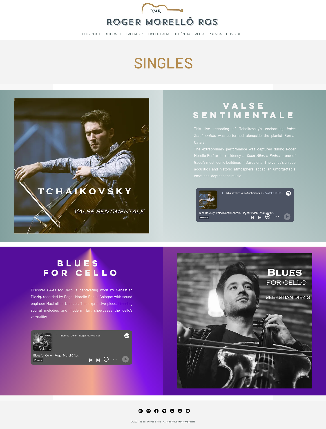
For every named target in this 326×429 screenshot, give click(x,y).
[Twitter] (164, 411)
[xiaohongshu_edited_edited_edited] (148, 411)
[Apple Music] (172, 411)
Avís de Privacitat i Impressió (179, 421)
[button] (158, 34)
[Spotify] (180, 411)
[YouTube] (188, 411)
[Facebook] (156, 411)
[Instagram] (140, 411)
